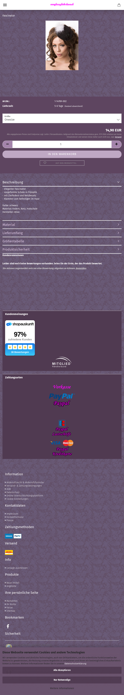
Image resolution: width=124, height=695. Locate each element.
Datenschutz (12, 492)
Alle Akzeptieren (62, 670)
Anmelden (81, 268)
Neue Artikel (12, 582)
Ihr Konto (10, 604)
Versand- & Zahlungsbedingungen (23, 485)
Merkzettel (11, 601)
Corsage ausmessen (16, 568)
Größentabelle (13, 241)
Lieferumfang (12, 233)
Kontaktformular (14, 517)
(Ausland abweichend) (74, 106)
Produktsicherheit (16, 249)
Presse (9, 520)
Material (8, 225)
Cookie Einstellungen (16, 499)
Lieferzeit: (7, 106)
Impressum (11, 513)
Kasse (9, 607)
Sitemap (10, 610)
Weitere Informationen (62, 688)
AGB (8, 489)
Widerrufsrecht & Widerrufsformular (24, 482)
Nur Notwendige (62, 679)
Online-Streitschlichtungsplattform (24, 495)
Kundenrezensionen (13, 255)
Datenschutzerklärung (75, 663)
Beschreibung (12, 182)
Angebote (10, 586)
